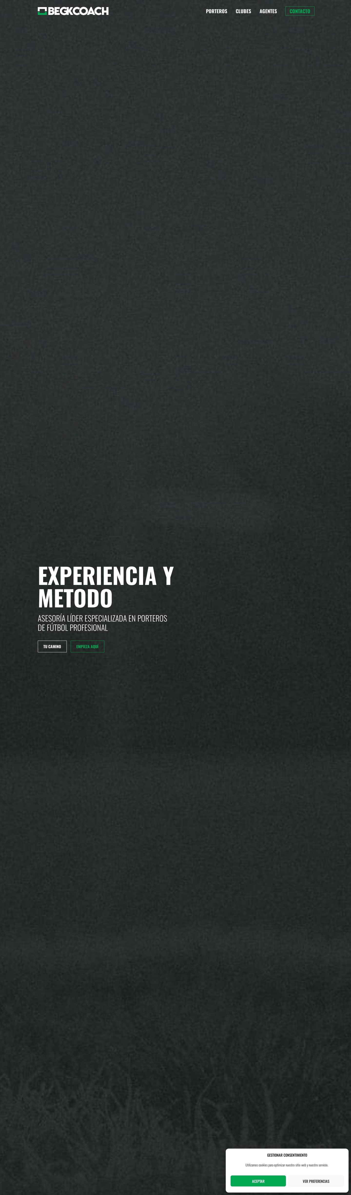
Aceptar (258, 1181)
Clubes (243, 11)
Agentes (268, 11)
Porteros (216, 11)
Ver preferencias (316, 1181)
